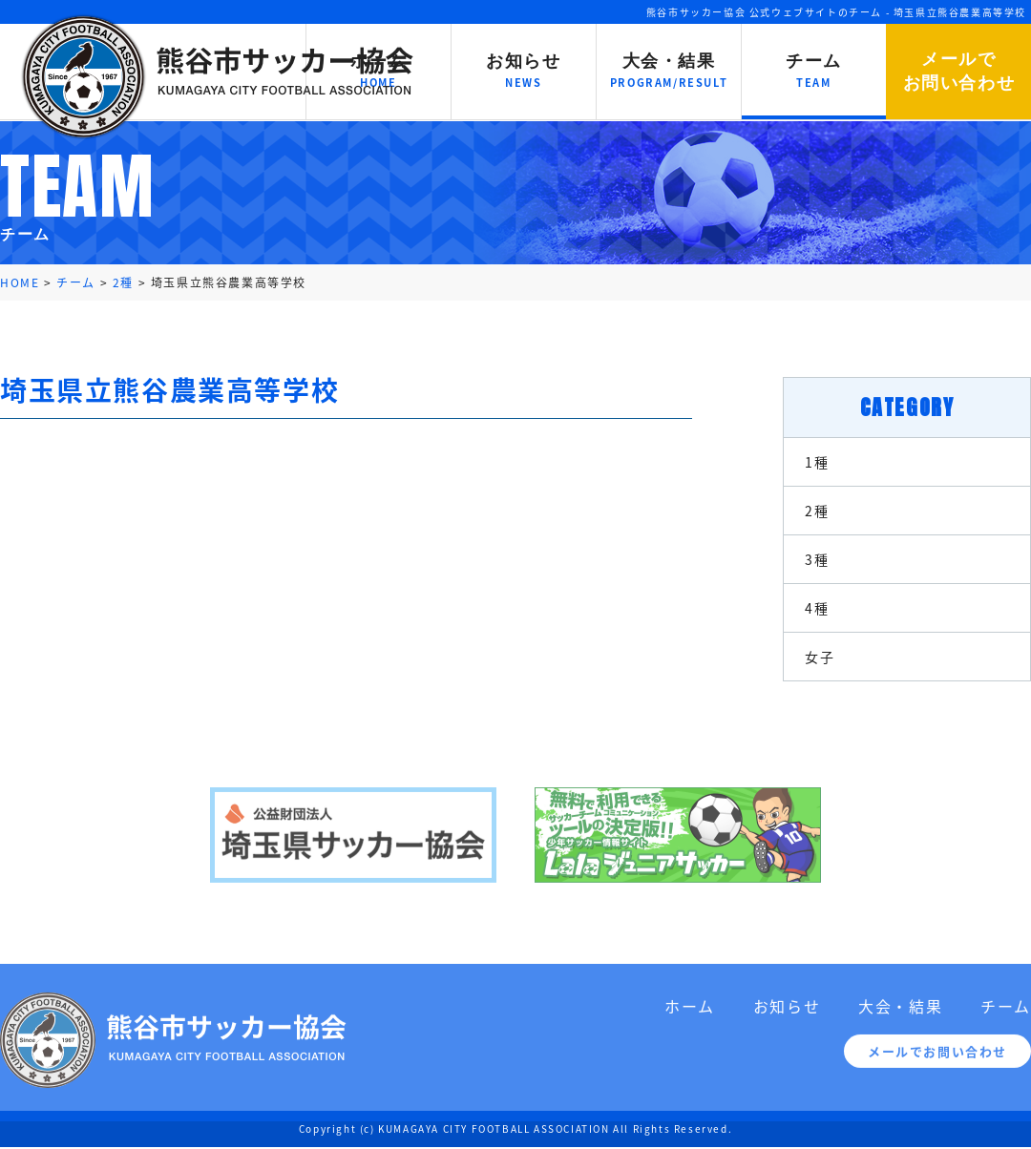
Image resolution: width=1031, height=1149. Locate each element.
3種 (817, 559)
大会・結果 (900, 1012)
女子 (819, 656)
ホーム (689, 1012)
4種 (817, 607)
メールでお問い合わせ (937, 1058)
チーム (1005, 1012)
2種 (817, 510)
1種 (817, 461)
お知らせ (786, 1012)
